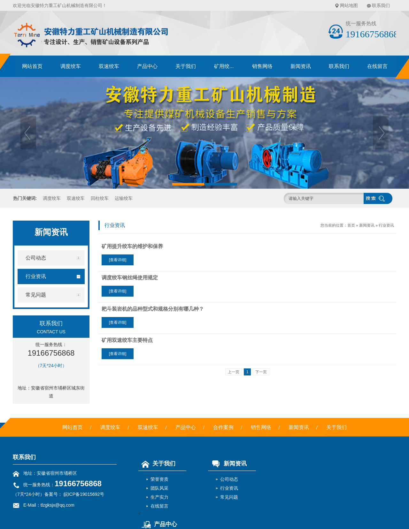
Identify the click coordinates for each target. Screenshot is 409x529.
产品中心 (147, 66)
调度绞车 (70, 66)
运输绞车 (124, 198)
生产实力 (159, 497)
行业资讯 (386, 225)
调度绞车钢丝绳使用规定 (130, 277)
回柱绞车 (100, 198)
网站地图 (349, 5)
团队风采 (159, 488)
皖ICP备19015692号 (83, 494)
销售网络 (262, 66)
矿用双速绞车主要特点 (127, 340)
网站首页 (32, 66)
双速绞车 (109, 66)
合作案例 (223, 427)
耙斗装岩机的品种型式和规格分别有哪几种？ (153, 309)
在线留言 (377, 66)
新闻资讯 (300, 66)
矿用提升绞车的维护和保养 (132, 246)
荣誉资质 (159, 479)
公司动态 (229, 479)
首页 (351, 225)
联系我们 (381, 5)
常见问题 (229, 497)
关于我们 (185, 66)
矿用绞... (224, 66)
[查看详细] (118, 260)
